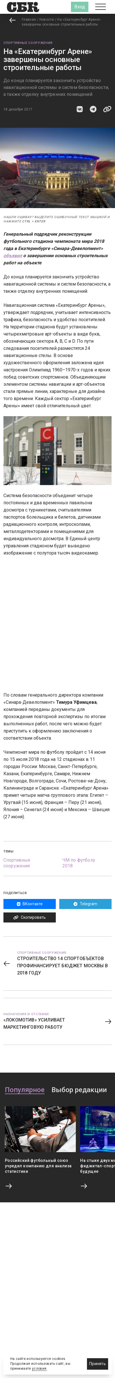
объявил (12, 255)
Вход (79, 6)
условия (39, 1369)
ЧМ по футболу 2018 (78, 863)
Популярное (25, 1090)
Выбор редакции (79, 1090)
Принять (97, 1363)
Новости (46, 20)
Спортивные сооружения (28, 43)
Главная (29, 20)
